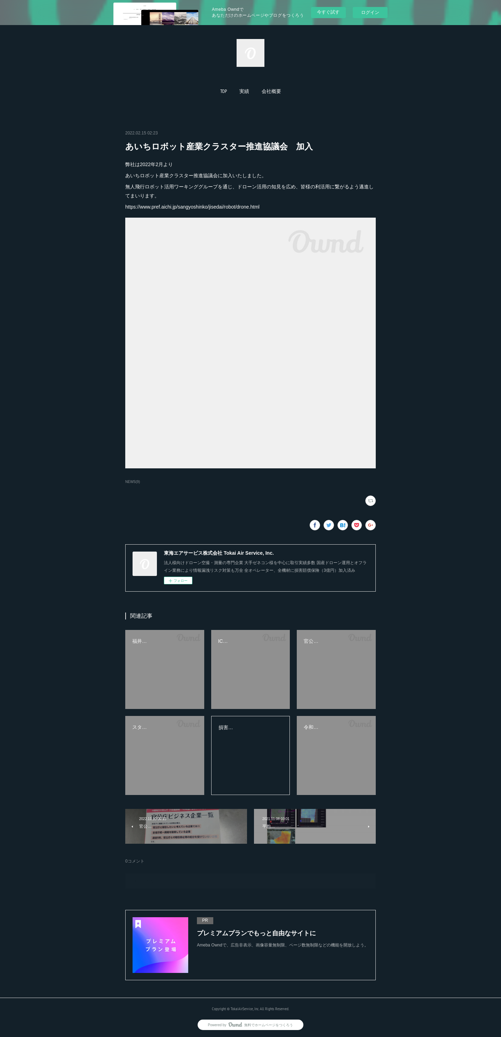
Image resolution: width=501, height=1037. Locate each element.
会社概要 (271, 91)
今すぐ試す (328, 12)
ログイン (370, 12)
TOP (223, 91)
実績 (244, 91)
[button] (223, 91)
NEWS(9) (132, 482)
